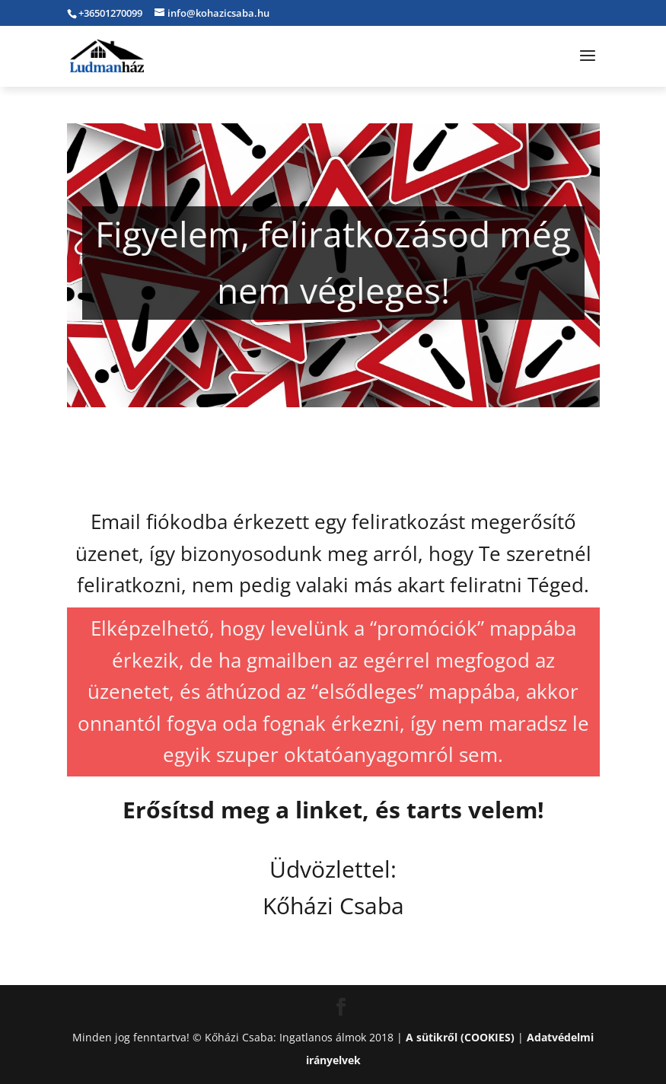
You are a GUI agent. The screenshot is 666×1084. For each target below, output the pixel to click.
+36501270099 (110, 13)
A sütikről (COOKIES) (460, 1037)
